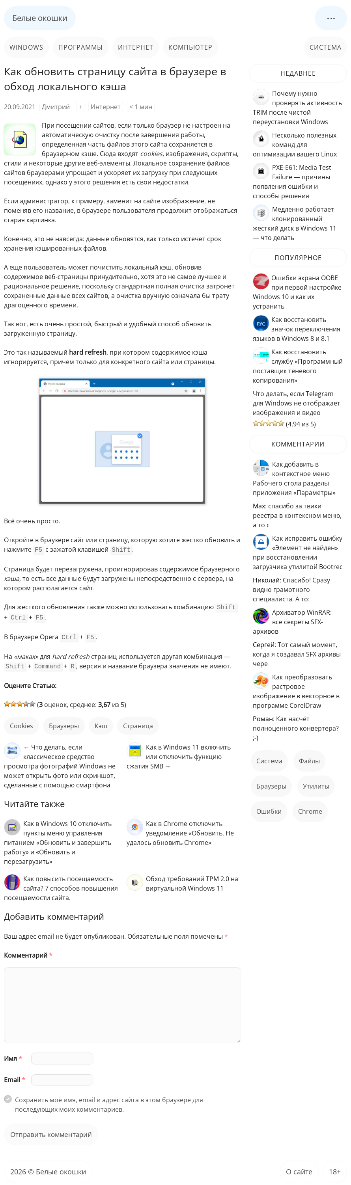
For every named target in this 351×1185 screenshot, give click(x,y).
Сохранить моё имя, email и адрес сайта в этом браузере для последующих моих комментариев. (109, 1101)
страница (138, 722)
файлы (309, 761)
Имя (13, 1054)
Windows (26, 47)
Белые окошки (39, 18)
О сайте (299, 1167)
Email (14, 1076)
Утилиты (316, 786)
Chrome (310, 811)
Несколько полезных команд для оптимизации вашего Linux (295, 144)
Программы (80, 47)
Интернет (135, 47)
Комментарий (28, 951)
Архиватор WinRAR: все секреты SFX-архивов (292, 622)
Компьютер (190, 47)
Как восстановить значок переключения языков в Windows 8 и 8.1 (296, 329)
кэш (101, 722)
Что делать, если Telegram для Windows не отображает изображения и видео (296, 403)
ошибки (269, 811)
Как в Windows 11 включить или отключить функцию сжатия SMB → (179, 752)
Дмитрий (56, 106)
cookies (21, 722)
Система (326, 47)
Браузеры (64, 722)
